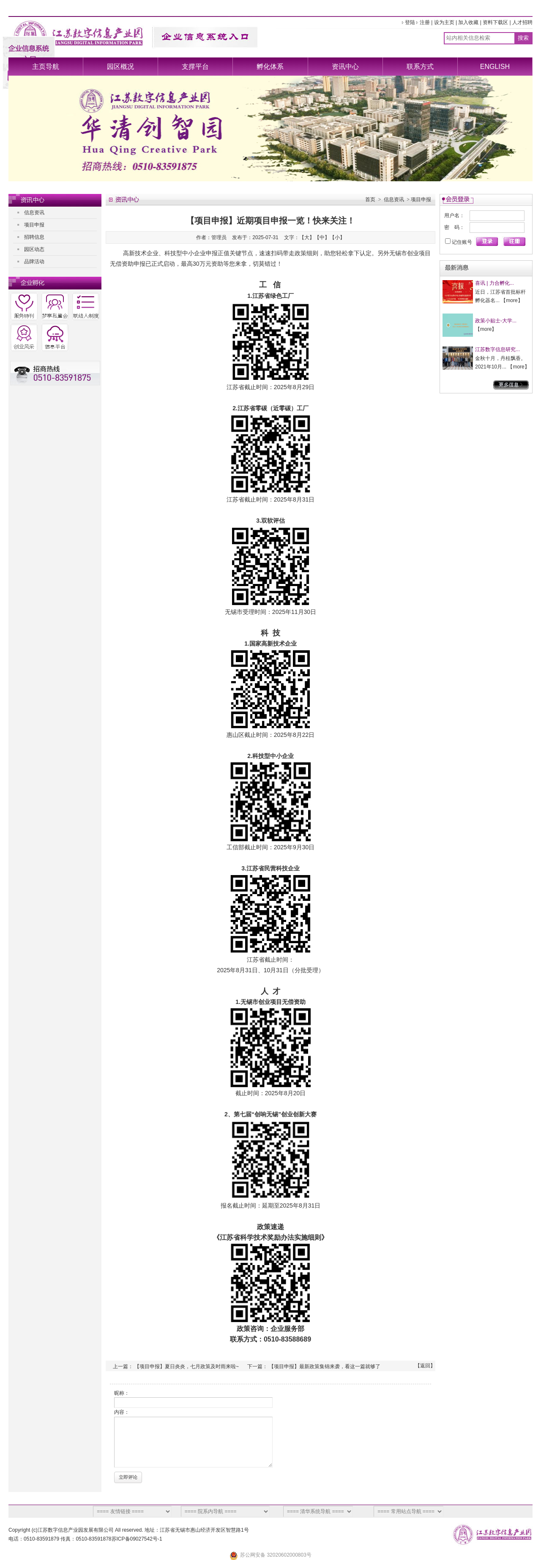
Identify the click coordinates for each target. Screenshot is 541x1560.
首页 (370, 199)
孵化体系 (270, 66)
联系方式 (420, 66)
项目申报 (34, 225)
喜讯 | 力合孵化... (494, 283)
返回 (425, 1366)
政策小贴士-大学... (495, 321)
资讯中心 (345, 66)
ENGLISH (495, 66)
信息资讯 (34, 212)
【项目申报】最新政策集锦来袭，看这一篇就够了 (324, 1366)
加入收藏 (468, 22)
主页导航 (45, 66)
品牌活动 (34, 262)
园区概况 (120, 66)
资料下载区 (495, 22)
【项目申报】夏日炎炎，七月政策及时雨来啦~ (186, 1366)
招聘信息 (34, 237)
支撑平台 (195, 66)
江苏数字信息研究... (497, 349)
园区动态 (34, 249)
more (511, 300)
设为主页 (444, 22)
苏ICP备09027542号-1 (137, 1539)
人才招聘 (522, 22)
